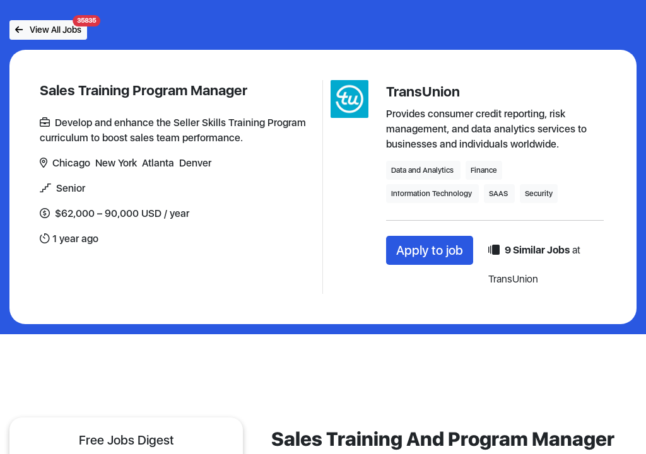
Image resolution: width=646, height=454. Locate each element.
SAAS (499, 193)
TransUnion (423, 91)
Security (539, 193)
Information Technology (432, 193)
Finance (484, 170)
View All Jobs (51, 27)
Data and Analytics (423, 170)
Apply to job (429, 250)
